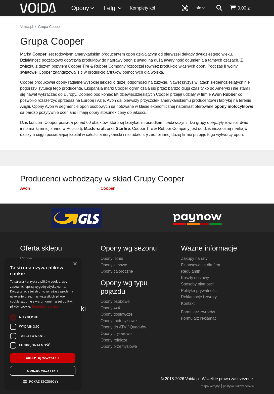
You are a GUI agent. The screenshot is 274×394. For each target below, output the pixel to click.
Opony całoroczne (117, 271)
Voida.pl (26, 27)
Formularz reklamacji (199, 318)
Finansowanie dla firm (200, 265)
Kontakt (188, 303)
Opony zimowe (114, 265)
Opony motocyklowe (119, 321)
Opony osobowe (115, 301)
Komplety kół (142, 8)
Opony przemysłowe (119, 346)
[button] (42, 381)
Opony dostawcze (116, 314)
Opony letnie (112, 258)
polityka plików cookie (238, 386)
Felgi (113, 8)
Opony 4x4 (110, 308)
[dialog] (42, 324)
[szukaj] (219, 8)
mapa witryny (210, 386)
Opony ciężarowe (116, 333)
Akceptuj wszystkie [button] (42, 358)
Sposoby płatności (197, 284)
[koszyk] (240, 8)
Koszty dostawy (195, 278)
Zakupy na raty (194, 258)
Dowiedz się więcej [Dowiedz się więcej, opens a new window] (45, 306)
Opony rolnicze (114, 340)
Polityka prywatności (199, 290)
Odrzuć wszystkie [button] (42, 371)
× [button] (75, 264)
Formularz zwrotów (198, 312)
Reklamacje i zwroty (199, 297)
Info (200, 8)
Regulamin (190, 271)
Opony (83, 8)
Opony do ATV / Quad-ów (123, 327)
